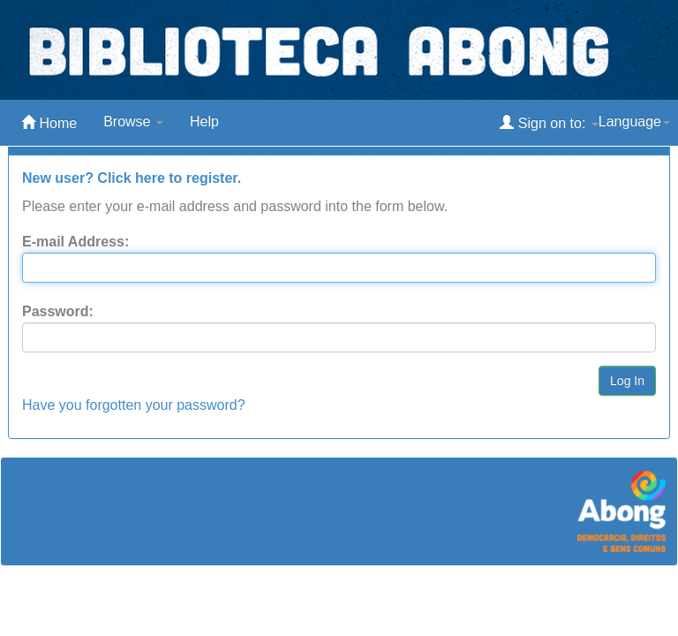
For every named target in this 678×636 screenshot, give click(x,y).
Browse (133, 121)
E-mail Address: (75, 241)
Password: (58, 311)
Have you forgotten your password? (133, 405)
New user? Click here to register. (131, 178)
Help (204, 121)
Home (49, 122)
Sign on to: (549, 122)
